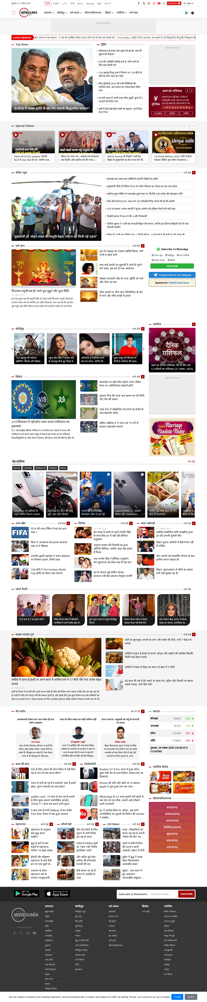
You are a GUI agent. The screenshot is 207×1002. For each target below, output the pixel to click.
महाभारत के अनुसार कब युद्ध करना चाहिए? (41, 833)
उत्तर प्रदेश (49, 959)
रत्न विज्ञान (168, 974)
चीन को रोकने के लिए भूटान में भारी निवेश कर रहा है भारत (87, 833)
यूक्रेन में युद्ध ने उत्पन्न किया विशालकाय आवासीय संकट (132, 860)
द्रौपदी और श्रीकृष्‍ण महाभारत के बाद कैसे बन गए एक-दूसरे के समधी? (41, 860)
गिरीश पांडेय (120, 741)
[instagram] (34, 933)
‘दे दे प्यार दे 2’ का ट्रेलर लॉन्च (31, 619)
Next (90, 80)
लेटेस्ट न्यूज (21, 172)
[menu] (14, 12)
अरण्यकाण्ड (172, 821)
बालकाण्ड (172, 807)
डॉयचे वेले (66, 824)
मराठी (72, 3)
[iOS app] (57, 893)
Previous (14, 80)
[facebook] (14, 933)
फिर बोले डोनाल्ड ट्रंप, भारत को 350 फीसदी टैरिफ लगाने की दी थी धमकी (141, 201)
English (56, 3)
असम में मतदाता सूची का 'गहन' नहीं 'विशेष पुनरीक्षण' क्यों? (87, 846)
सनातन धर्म (113, 916)
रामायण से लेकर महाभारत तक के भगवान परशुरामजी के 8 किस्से (41, 874)
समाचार (48, 12)
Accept (177, 997)
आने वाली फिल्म (81, 945)
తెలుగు (80, 3)
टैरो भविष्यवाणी (170, 940)
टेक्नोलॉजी (90, 764)
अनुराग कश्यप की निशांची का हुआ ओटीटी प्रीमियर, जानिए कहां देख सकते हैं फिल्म (113, 548)
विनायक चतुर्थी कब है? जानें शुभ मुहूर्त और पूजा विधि (40, 291)
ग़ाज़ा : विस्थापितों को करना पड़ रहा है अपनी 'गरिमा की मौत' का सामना (133, 833)
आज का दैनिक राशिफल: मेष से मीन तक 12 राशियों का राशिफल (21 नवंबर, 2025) (172, 367)
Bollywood (41, 468)
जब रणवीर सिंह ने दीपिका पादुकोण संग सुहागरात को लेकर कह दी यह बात (112, 560)
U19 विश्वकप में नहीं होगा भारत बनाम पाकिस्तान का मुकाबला (41, 424)
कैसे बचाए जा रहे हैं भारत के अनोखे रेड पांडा (86, 874)
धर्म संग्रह (134, 12)
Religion (53, 468)
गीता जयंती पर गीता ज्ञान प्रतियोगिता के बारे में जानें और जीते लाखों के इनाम (121, 293)
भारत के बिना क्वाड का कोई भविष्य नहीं (78, 719)
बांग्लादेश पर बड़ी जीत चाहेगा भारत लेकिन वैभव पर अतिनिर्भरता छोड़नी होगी (120, 383)
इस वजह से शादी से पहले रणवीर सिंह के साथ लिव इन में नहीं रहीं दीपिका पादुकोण (112, 535)
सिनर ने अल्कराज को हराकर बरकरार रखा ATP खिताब (49, 544)
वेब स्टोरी (78, 921)
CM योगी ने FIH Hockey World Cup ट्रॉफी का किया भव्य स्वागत (48, 571)
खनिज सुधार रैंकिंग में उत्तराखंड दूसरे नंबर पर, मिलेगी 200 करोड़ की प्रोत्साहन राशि (145, 193)
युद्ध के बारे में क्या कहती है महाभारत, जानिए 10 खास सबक (42, 846)
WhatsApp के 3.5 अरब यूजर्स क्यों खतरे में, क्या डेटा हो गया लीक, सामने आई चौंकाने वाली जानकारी (121, 800)
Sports (17, 468)
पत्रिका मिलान (169, 945)
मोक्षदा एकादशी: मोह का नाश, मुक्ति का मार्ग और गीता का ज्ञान (121, 280)
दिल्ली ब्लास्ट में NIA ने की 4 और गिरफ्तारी (127, 216)
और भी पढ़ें (135, 711)
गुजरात (48, 945)
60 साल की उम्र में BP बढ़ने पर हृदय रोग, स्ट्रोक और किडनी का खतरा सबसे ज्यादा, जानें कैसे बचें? (159, 682)
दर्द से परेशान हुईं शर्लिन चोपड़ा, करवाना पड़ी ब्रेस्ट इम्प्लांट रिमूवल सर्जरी (113, 574)
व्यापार (156, 711)
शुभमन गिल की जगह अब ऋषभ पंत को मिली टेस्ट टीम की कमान (121, 397)
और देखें (191, 461)
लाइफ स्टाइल (159, 260)
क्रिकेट (108, 12)
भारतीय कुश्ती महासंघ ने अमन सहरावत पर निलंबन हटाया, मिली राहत (50, 557)
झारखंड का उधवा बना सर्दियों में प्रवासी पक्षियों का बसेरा (132, 178)
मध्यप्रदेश (48, 935)
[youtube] (27, 933)
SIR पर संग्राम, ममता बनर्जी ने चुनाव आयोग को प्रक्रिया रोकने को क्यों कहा (141, 208)
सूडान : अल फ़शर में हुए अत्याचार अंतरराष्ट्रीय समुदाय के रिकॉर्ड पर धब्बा (133, 874)
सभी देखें (187, 172)
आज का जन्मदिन (171, 916)
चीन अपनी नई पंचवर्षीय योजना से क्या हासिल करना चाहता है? (175, 557)
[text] (33, 143)
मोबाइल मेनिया (51, 988)
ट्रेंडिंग (104, 44)
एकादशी (112, 911)
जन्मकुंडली (168, 950)
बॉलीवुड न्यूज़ (80, 911)
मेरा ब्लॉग (21, 711)
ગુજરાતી (107, 3)
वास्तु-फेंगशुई (169, 935)
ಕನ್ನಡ (99, 3)
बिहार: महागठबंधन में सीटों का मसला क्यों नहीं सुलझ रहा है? (174, 571)
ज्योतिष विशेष (160, 767)
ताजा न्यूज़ (158, 255)
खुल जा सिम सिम (82, 940)
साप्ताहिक (158, 113)
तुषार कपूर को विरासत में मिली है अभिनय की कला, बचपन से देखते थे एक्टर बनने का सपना (127, 359)
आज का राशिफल (172, 91)
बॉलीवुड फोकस (81, 950)
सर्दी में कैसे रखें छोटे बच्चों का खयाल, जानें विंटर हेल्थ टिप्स (120, 110)
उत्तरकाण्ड (172, 847)
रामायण (112, 926)
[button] (188, 3)
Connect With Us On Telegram (172, 275)
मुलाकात (78, 969)
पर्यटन (77, 935)
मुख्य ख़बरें (49, 911)
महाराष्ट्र (48, 950)
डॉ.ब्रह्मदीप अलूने (78, 741)
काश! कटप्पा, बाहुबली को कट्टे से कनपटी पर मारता (120, 721)
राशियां (166, 926)
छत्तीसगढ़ (49, 940)
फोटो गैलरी (21, 589)
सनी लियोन (79, 959)
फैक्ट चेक (49, 978)
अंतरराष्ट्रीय (49, 921)
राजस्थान (48, 954)
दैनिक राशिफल (170, 911)
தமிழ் (64, 3)
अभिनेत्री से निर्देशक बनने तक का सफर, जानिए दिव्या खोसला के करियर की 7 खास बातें (94, 359)
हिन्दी (48, 3)
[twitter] (21, 933)
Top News (22, 44)
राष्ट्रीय (47, 916)
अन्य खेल (21, 523)
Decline (191, 997)
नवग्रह (166, 969)
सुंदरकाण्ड (172, 834)
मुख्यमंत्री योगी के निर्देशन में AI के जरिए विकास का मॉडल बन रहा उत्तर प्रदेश (142, 186)
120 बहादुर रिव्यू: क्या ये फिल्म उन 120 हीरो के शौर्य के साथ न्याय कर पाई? (120, 74)
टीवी (77, 964)
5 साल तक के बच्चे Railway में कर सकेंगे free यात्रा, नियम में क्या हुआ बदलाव (51, 812)
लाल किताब (169, 930)
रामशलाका (168, 954)
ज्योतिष (120, 12)
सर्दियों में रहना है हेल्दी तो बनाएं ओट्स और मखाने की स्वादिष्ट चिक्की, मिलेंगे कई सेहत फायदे (159, 655)
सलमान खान (80, 954)
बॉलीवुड (61, 12)
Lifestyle (28, 468)
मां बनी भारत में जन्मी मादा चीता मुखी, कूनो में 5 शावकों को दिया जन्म (121, 99)
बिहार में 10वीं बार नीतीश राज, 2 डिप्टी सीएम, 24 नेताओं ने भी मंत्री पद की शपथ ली (146, 234)
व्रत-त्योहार (113, 935)
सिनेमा (82, 523)
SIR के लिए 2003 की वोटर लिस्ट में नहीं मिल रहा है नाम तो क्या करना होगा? (53, 771)
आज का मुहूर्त (169, 921)
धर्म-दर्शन (112, 940)
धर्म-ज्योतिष (184, 255)
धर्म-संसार (74, 12)
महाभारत (21, 824)
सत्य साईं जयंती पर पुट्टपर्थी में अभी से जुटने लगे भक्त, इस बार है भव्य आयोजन (120, 266)
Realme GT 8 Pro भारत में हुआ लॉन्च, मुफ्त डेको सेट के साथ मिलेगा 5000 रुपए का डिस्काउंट (121, 772)
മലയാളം (90, 3)
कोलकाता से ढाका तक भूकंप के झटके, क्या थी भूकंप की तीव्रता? (120, 52)
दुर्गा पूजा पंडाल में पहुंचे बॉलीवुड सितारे (103, 621)
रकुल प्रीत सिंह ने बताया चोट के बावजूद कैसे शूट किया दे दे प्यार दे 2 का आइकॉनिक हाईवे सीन (61, 359)
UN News (113, 824)
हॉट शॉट (78, 916)
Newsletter (172, 3)
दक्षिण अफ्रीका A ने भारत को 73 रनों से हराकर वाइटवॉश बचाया (118, 424)
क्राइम (47, 974)
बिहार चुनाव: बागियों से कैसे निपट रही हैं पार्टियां (175, 544)
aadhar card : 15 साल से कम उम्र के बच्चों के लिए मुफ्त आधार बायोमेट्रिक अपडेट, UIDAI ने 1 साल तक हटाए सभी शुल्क (52, 800)
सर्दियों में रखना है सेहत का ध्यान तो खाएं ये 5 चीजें (150, 667)
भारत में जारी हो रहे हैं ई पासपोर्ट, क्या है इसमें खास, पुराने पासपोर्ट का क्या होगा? (53, 784)
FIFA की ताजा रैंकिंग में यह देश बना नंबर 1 (48, 530)
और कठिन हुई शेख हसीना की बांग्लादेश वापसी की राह (86, 860)
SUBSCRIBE (172, 266)
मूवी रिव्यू (78, 926)
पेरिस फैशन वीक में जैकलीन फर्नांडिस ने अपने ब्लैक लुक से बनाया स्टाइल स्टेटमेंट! (66, 621)
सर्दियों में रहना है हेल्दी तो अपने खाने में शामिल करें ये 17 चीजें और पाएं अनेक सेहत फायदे (56, 682)
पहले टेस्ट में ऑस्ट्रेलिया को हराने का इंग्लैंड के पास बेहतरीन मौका (121, 411)
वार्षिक (186, 113)
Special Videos (25, 126)
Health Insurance (172, 282)
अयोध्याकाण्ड (172, 814)
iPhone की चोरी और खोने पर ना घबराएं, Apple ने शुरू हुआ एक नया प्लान (120, 784)
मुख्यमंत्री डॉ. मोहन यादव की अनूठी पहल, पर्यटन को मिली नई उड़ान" (55, 236)
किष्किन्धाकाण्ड (172, 827)
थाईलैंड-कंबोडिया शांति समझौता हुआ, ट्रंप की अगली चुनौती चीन (174, 533)
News (63, 468)
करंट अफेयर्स (148, 523)
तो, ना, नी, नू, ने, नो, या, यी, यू (178, 107)
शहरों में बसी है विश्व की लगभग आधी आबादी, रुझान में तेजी (133, 846)
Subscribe (186, 894)
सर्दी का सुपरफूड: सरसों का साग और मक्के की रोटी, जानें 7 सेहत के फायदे (158, 641)
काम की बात (22, 764)
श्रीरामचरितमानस (93, 12)
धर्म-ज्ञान (20, 246)
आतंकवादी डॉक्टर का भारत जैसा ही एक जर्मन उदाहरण (35, 721)
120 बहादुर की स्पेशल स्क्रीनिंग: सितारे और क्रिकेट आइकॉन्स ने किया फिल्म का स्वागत (29, 359)
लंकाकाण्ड (172, 840)
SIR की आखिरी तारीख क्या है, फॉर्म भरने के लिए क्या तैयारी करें (97, 37)
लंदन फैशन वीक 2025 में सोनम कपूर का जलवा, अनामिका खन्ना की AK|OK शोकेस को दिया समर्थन (173, 621)
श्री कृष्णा (112, 921)
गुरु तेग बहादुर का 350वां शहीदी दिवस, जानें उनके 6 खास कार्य (121, 252)
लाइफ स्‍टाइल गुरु (25, 634)
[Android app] (27, 893)
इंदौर (47, 926)
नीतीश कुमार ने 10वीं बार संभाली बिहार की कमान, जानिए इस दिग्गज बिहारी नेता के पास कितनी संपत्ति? (148, 225)
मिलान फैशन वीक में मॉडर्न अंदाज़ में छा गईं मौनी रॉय (135, 621)
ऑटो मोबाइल (50, 969)
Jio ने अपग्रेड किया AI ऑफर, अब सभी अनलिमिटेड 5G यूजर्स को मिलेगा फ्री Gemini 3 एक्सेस (121, 813)
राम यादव (35, 741)
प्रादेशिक (48, 930)
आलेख (77, 930)
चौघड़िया (167, 959)
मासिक (172, 113)
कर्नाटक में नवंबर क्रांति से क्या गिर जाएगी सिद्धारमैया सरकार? (52, 108)
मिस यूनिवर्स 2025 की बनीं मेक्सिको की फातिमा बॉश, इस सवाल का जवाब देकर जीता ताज (119, 87)
